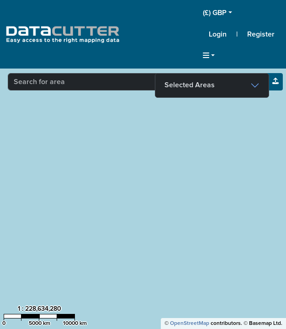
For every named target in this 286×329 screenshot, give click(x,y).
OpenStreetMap (189, 323)
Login (218, 34)
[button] (242, 13)
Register (261, 34)
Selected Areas (189, 85)
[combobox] (122, 81)
